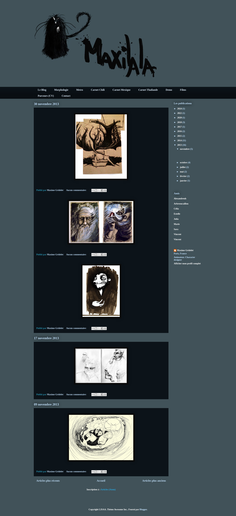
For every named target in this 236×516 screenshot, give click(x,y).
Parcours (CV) (46, 95)
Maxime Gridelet (185, 250)
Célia (176, 208)
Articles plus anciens (154, 480)
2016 (179, 131)
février (183, 176)
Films (183, 89)
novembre (185, 149)
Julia (176, 219)
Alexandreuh (180, 198)
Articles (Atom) (108, 489)
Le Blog (42, 89)
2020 (179, 117)
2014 (179, 140)
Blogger (143, 509)
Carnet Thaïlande (148, 89)
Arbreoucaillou (181, 204)
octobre (184, 162)
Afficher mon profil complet (187, 263)
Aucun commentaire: (76, 190)
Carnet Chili (98, 89)
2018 (179, 122)
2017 (179, 127)
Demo (169, 89)
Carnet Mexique (122, 89)
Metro (79, 89)
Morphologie (61, 89)
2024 (179, 108)
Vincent (177, 234)
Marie (177, 224)
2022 (179, 113)
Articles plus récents (48, 480)
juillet (183, 167)
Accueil (101, 480)
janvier (183, 181)
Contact (66, 95)
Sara (176, 229)
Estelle (177, 214)
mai (182, 171)
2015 (179, 136)
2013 (179, 145)
